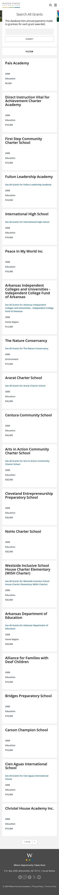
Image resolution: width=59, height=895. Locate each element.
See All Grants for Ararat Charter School (25, 385)
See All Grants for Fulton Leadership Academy (28, 184)
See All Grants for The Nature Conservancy (26, 348)
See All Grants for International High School (27, 222)
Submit (29, 39)
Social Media (48, 870)
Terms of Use (50, 886)
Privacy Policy (37, 886)
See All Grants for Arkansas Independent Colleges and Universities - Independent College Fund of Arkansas (29, 308)
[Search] (50, 5)
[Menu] (55, 5)
